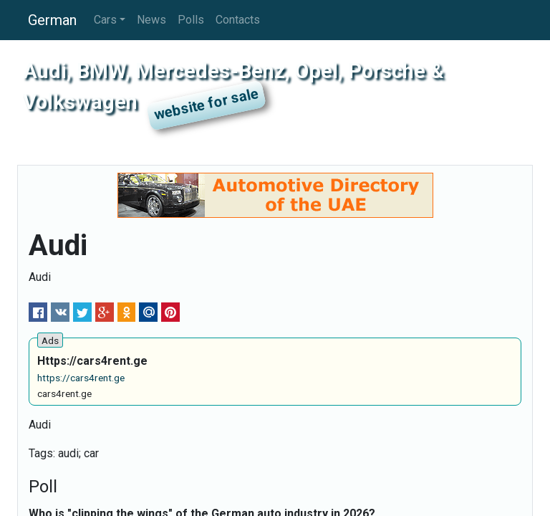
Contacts (238, 20)
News (151, 20)
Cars (105, 20)
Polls (191, 20)
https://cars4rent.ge (81, 377)
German (52, 20)
